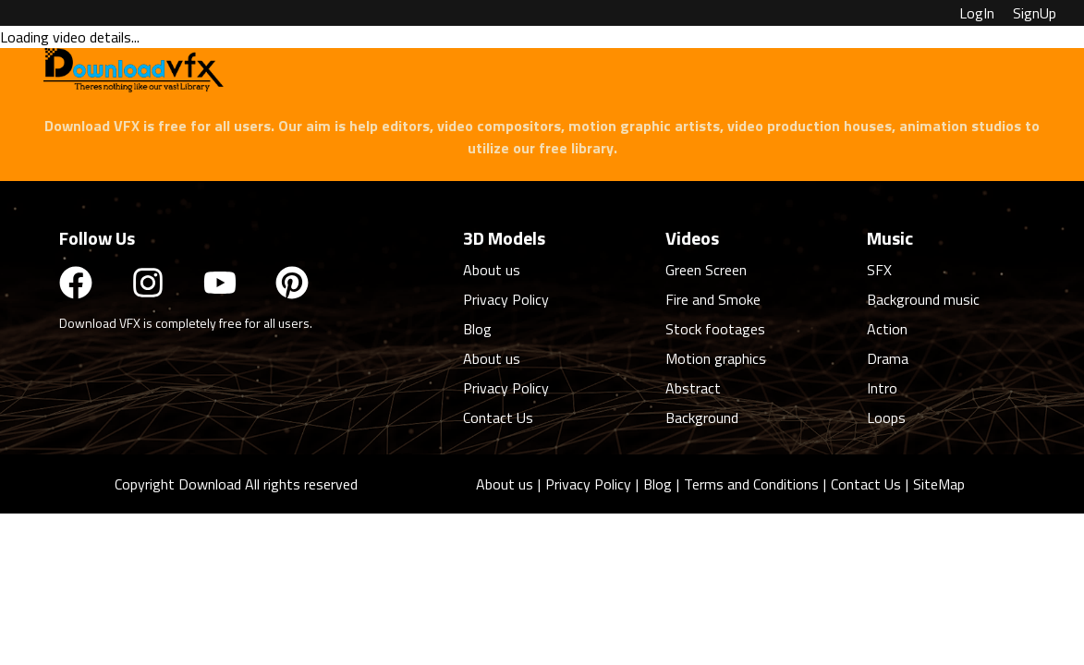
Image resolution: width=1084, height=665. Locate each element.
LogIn (976, 13)
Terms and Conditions (751, 484)
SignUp (1034, 13)
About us (504, 484)
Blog (657, 484)
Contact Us (866, 484)
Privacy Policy (588, 484)
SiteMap (939, 484)
